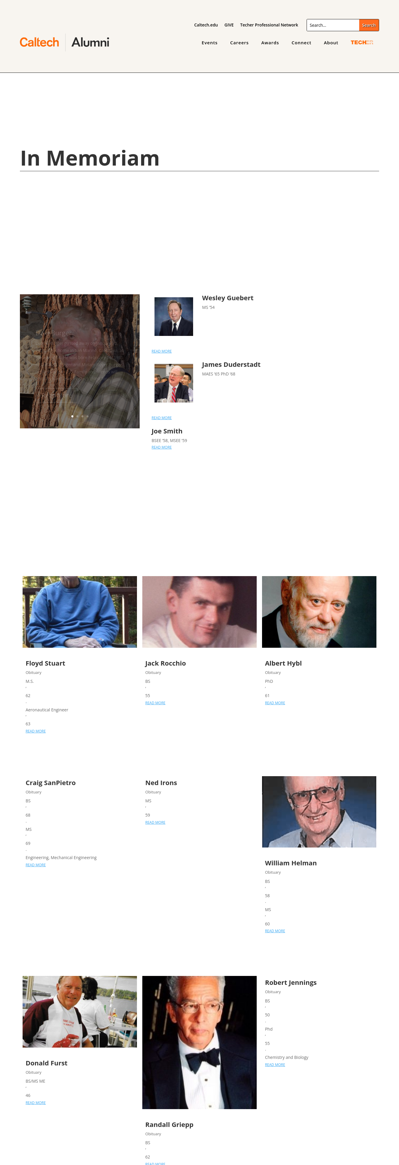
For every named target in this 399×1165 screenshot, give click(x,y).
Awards (270, 42)
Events (210, 42)
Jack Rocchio (165, 662)
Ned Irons (161, 782)
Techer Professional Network (269, 25)
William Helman (291, 862)
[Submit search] (369, 25)
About (331, 42)
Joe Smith (167, 430)
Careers (239, 42)
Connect (301, 42)
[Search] (333, 25)
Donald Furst (46, 1062)
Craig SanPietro (51, 782)
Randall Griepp (169, 1124)
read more (162, 351)
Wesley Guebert (227, 297)
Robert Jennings (291, 982)
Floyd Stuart (45, 662)
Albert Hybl (283, 662)
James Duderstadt (231, 364)
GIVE (229, 25)
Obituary (33, 672)
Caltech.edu (206, 25)
